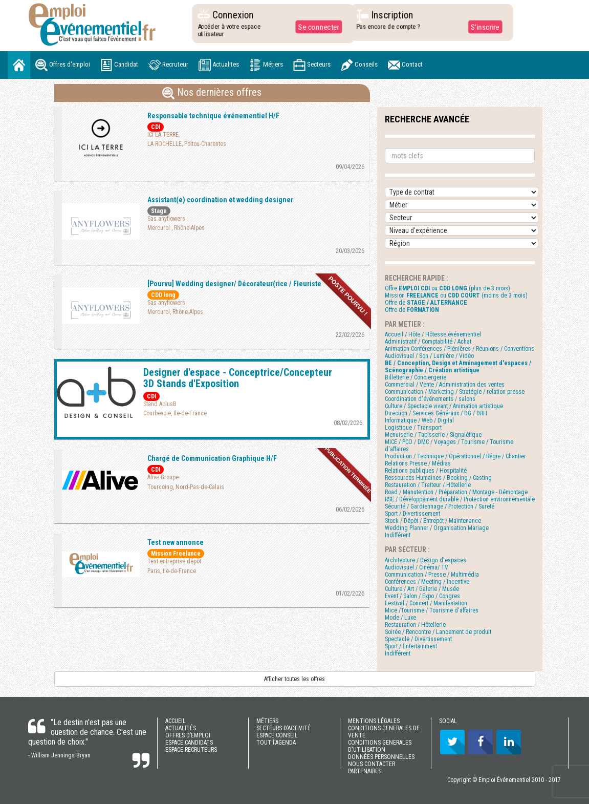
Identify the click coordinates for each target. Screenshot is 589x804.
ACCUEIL (175, 721)
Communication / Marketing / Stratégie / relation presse (455, 391)
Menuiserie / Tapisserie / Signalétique (433, 434)
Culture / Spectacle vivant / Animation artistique (444, 406)
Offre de (426, 302)
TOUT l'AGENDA (276, 742)
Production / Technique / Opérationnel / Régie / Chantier (455, 456)
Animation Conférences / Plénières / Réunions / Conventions (459, 348)
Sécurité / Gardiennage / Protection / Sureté (439, 506)
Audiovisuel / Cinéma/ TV (416, 567)
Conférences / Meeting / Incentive (427, 581)
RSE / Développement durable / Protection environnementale (460, 499)
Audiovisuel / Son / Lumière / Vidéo (429, 355)
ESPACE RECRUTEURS (191, 749)
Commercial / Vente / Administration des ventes (445, 384)
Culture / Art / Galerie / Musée (422, 589)
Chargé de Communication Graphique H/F (212, 458)
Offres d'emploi (62, 65)
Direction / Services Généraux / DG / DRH (436, 413)
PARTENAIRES (364, 771)
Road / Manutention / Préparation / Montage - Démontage (456, 492)
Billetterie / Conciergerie (415, 377)
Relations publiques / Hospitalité (426, 470)
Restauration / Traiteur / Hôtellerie (428, 485)
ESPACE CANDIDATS (189, 742)
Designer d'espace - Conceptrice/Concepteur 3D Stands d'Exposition (237, 378)
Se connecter (315, 27)
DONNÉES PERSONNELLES (381, 756)
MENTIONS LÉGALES (374, 721)
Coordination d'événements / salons (430, 399)
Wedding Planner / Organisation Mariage (437, 528)
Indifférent (397, 535)
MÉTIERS (267, 721)
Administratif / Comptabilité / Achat (428, 341)
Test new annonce (175, 542)
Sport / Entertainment (411, 646)
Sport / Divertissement (412, 513)
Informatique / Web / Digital (419, 420)
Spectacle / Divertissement (418, 639)
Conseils (359, 65)
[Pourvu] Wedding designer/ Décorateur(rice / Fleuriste (234, 284)
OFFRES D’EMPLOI (187, 735)
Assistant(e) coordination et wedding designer (220, 200)
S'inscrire (481, 27)
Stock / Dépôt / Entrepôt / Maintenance (433, 520)
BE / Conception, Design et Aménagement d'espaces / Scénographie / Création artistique (458, 366)
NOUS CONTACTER (371, 764)
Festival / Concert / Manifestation (426, 603)
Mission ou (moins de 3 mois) (456, 295)
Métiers (266, 65)
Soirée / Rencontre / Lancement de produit (438, 632)
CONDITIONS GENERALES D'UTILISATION (379, 746)
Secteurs (312, 65)
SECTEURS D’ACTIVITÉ (283, 728)
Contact (405, 65)
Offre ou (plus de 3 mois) (447, 288)
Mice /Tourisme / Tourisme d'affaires (431, 610)
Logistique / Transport (413, 427)
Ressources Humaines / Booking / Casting (438, 477)
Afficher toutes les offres (294, 679)
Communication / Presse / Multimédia (432, 574)
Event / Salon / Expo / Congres (422, 596)
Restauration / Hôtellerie (415, 624)
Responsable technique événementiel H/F (213, 116)
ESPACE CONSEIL (277, 735)
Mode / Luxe (400, 617)
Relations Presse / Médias (418, 463)
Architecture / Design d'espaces (425, 560)
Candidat (119, 65)
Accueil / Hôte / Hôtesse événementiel (433, 334)
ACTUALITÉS (180, 728)
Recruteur (168, 65)
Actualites (219, 65)
